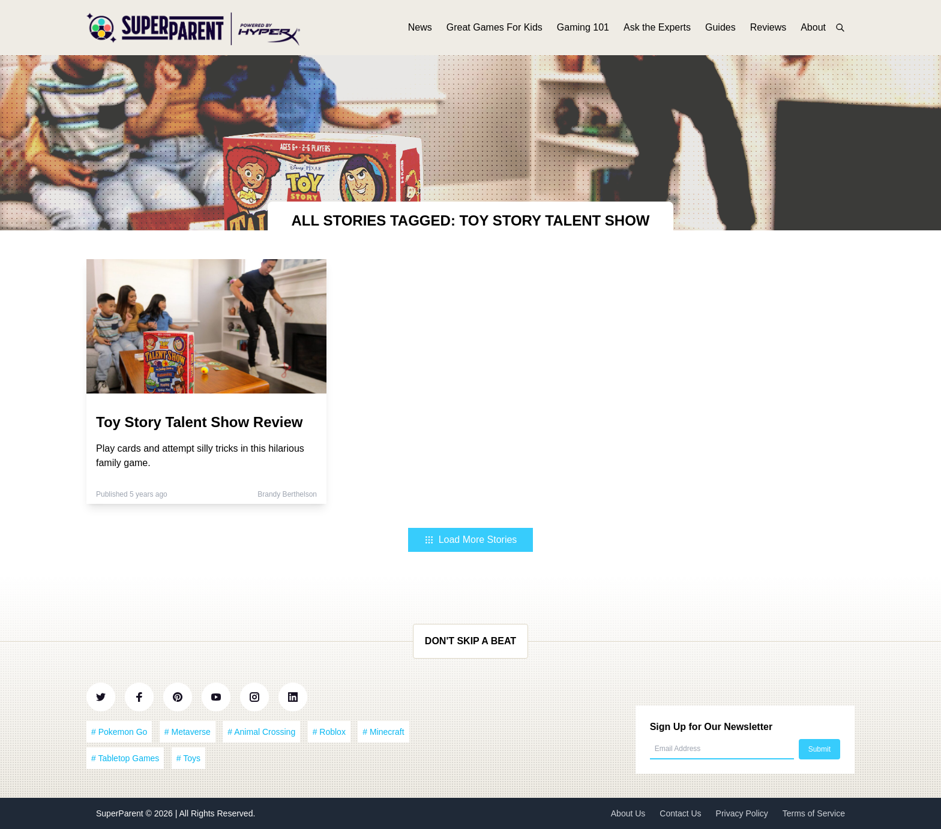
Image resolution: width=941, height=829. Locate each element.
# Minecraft (383, 732)
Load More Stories (470, 539)
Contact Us (680, 813)
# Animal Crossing (261, 732)
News (420, 28)
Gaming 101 (583, 28)
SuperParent (121, 813)
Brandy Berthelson (287, 494)
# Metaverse (187, 732)
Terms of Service (814, 813)
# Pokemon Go (119, 732)
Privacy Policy (742, 813)
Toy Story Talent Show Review (199, 422)
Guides (720, 28)
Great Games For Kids (494, 28)
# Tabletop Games (125, 758)
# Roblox (329, 732)
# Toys (188, 758)
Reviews (768, 28)
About (813, 28)
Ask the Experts (657, 28)
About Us (628, 813)
